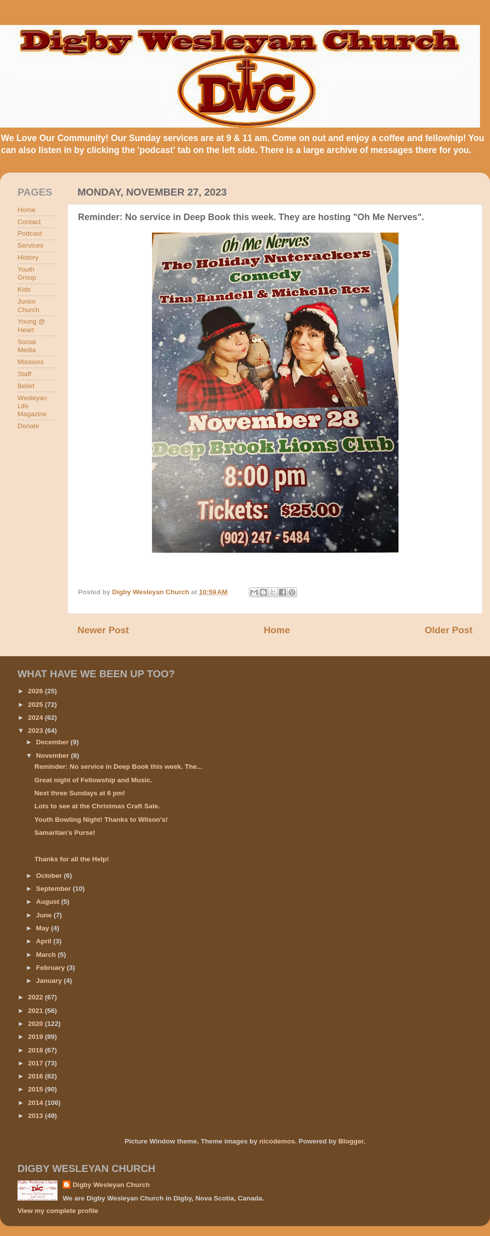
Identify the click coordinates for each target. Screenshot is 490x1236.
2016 (36, 1076)
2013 (36, 1115)
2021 (36, 1010)
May (43, 928)
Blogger (351, 1141)
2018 (36, 1050)
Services (31, 245)
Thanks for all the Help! (71, 859)
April (45, 941)
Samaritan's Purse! (65, 832)
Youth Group (27, 273)
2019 (36, 1036)
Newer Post (103, 630)
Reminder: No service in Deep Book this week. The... (118, 766)
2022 (36, 997)
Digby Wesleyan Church (111, 1184)
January (50, 980)
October (50, 875)
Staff (25, 374)
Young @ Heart (31, 325)
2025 (36, 704)
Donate (29, 426)
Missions (31, 362)
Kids (24, 289)
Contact (29, 222)
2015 (36, 1089)
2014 (36, 1102)
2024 (36, 717)
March (47, 954)
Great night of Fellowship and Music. (93, 780)
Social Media (27, 346)
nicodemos (276, 1141)
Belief (26, 386)
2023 (36, 730)
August (48, 901)
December (53, 742)
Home (277, 630)
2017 (36, 1063)
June (45, 915)
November (53, 755)
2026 (36, 691)
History (28, 257)
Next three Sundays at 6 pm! (80, 793)
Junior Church (29, 305)
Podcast (30, 233)
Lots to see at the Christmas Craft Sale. (97, 806)
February (51, 967)
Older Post (448, 630)
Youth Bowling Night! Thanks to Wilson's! (101, 819)
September (54, 888)
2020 (36, 1023)
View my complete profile (58, 1210)
